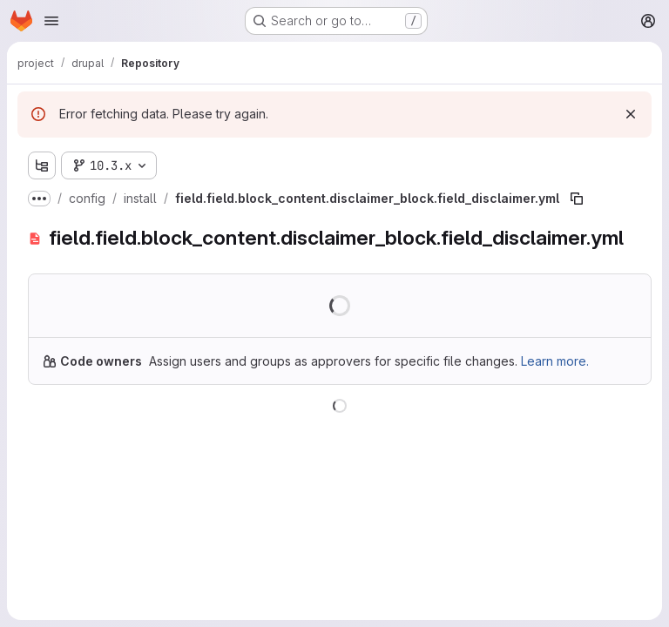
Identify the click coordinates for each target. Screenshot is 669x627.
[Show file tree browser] (42, 165)
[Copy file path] (577, 198)
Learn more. (555, 361)
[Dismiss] (630, 114)
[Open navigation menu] (51, 21)
